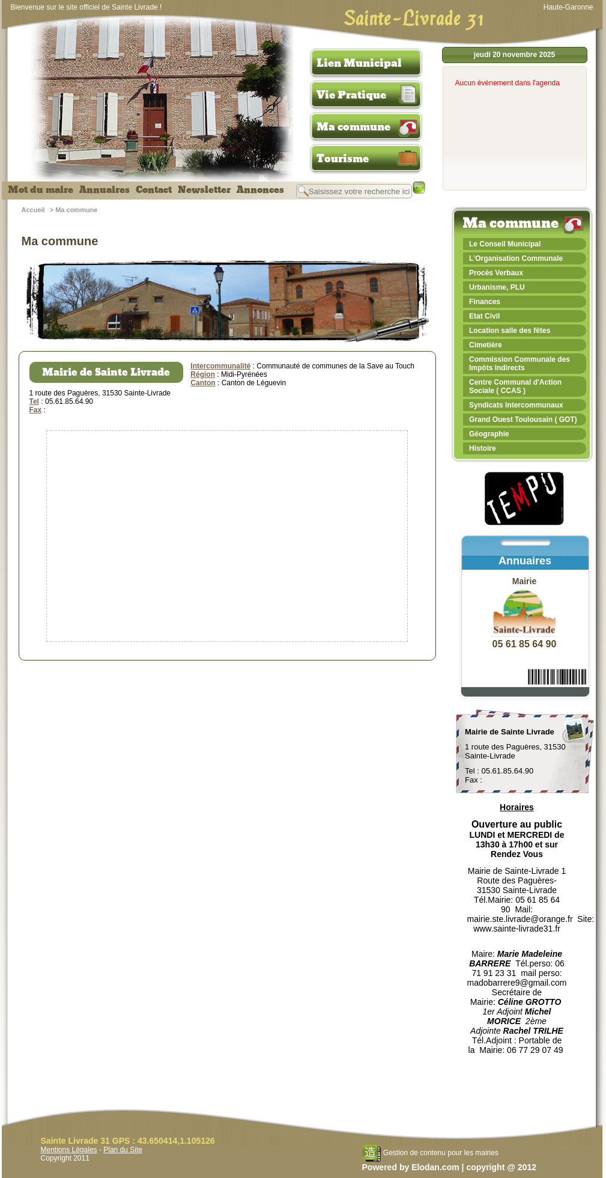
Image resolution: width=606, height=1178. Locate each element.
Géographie (489, 434)
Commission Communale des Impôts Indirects (519, 363)
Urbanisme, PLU (497, 287)
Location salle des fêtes (509, 330)
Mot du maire (40, 190)
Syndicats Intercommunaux (516, 405)
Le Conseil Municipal (505, 244)
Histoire (482, 448)
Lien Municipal (359, 63)
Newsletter (204, 190)
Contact (154, 190)
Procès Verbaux (496, 273)
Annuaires (104, 190)
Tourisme (343, 158)
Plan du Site (122, 1150)
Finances (484, 302)
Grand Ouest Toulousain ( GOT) (523, 419)
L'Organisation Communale (516, 258)
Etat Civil (484, 316)
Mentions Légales (69, 1150)
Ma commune (353, 126)
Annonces (260, 190)
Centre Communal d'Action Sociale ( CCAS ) (515, 386)
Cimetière (485, 345)
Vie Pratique (351, 95)
